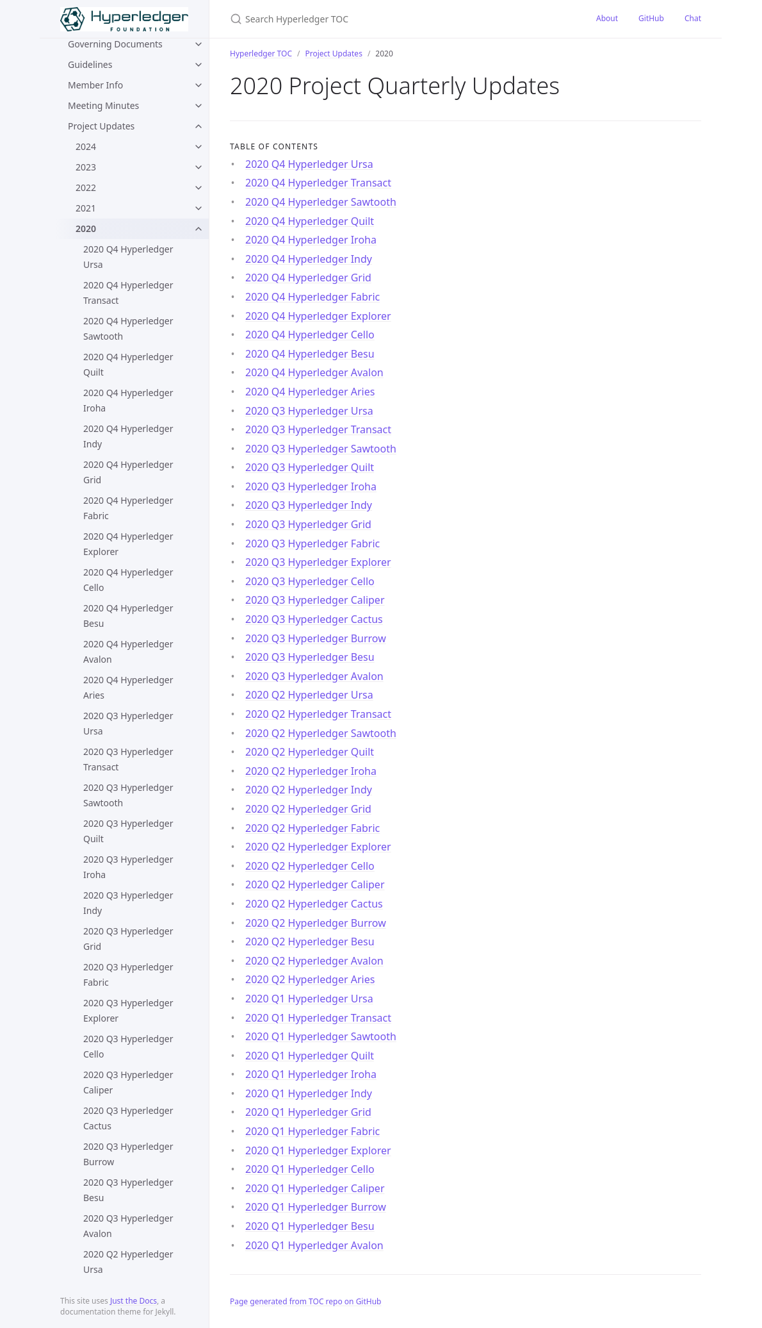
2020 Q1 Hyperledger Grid (308, 1112)
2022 (86, 187)
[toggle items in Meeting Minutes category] (198, 105)
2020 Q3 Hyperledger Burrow (128, 1154)
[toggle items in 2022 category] (198, 188)
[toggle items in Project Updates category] (198, 126)
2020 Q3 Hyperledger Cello (128, 1046)
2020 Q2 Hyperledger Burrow (315, 923)
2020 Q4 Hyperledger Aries (128, 687)
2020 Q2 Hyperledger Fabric (312, 828)
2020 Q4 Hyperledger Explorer (128, 544)
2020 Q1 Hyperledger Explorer (318, 1150)
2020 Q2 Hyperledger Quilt (309, 752)
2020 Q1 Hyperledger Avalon (314, 1245)
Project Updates (101, 126)
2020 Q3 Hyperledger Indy (128, 903)
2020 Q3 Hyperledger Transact (128, 759)
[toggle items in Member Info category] (198, 85)
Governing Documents (115, 44)
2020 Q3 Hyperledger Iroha (128, 867)
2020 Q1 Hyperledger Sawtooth (320, 1036)
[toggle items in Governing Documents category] (198, 44)
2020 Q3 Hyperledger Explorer (128, 1010)
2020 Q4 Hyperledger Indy (128, 436)
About (607, 18)
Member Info (95, 85)
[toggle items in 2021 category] (198, 208)
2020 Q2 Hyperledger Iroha (311, 771)
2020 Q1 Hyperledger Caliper (315, 1188)
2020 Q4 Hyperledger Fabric (128, 508)
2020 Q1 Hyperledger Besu (310, 1226)
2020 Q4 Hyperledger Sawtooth (128, 328)
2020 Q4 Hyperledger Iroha (128, 400)
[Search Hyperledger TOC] (381, 19)
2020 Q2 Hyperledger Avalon (314, 961)
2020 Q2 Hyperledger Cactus (314, 904)
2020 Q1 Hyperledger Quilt (309, 1056)
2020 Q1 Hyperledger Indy (308, 1093)
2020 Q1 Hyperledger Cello (310, 1169)
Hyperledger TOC (261, 53)
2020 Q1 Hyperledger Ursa (309, 999)
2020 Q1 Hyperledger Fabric (312, 1131)
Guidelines (90, 64)
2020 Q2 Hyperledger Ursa (128, 1261)
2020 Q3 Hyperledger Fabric (128, 974)
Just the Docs (133, 1300)
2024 (86, 146)
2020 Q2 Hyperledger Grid (308, 809)
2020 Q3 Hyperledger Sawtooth (128, 795)
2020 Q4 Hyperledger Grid (128, 472)
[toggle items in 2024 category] (198, 147)
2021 (86, 208)
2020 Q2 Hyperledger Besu (310, 941)
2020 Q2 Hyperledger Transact (318, 714)
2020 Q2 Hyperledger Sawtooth (320, 733)
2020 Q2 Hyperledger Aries (310, 979)
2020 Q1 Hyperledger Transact (318, 1018)
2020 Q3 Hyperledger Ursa (128, 723)
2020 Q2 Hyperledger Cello (310, 866)
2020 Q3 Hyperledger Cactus (128, 1118)
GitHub (651, 18)
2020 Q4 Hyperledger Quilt (128, 364)
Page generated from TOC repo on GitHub (306, 1301)
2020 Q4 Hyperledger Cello (128, 579)
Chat (693, 18)
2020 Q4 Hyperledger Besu (128, 615)
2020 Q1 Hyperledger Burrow (315, 1207)
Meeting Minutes (103, 105)
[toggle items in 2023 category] (198, 167)
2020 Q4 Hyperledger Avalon (128, 651)
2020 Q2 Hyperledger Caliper (315, 884)
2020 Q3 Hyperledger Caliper (128, 1082)
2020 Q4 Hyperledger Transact (128, 292)
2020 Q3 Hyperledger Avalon (128, 1226)
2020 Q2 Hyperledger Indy (308, 790)
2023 (86, 167)
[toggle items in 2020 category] (198, 229)
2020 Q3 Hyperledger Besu (128, 1190)
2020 (86, 228)
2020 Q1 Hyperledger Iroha (311, 1074)
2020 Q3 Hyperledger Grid (128, 938)
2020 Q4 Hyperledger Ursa (128, 256)
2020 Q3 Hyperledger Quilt (128, 831)
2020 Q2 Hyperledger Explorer (318, 847)
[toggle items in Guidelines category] (198, 64)
